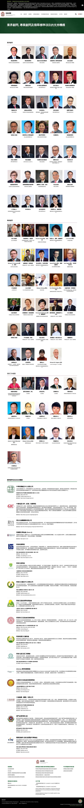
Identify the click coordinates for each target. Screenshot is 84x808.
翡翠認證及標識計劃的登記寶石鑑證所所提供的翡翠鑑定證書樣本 (48, 776)
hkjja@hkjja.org (24, 646)
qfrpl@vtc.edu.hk (24, 750)
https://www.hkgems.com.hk (26, 557)
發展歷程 (30, 14)
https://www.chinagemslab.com (27, 498)
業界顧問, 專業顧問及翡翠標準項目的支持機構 (17, 772)
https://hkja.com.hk (24, 576)
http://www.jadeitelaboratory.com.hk (28, 595)
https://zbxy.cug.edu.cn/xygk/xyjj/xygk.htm (29, 514)
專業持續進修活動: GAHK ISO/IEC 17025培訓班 (17, 785)
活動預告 (9, 787)
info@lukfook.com (24, 708)
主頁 (21, 14)
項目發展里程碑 (11, 768)
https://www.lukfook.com (26, 710)
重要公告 (9, 783)
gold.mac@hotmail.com (25, 731)
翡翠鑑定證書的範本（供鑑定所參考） (43, 774)
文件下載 (60, 14)
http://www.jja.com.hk (25, 648)
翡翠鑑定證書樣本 (36, 14)
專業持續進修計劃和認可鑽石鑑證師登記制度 (44, 772)
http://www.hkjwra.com (25, 612)
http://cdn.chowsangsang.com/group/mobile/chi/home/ (32, 526)
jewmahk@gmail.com (25, 689)
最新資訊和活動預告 (54, 14)
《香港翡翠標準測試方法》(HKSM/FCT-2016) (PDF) (46, 786)
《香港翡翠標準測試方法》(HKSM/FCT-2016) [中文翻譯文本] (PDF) (47, 784)
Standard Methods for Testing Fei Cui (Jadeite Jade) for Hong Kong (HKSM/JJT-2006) (48, 794)
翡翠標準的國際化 (11, 774)
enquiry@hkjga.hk (24, 629)
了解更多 (8, 9)
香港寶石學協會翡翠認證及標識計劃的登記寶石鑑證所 (46, 768)
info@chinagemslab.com (26, 496)
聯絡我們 (65, 14)
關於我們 (25, 14)
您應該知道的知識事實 (67, 770)
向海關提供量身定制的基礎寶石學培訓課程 (16, 776)
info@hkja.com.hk (24, 574)
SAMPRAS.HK (77, 805)
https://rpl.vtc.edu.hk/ (25, 752)
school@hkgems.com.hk (26, 555)
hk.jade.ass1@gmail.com (26, 663)
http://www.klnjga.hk (25, 691)
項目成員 (9, 770)
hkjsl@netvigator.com (25, 593)
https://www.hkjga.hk (25, 630)
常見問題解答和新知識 (45, 14)
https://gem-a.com (24, 538)
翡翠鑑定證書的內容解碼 (68, 768)
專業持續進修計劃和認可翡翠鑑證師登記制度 (44, 770)
